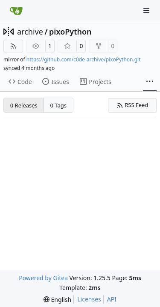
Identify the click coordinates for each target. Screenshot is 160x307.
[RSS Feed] (13, 46)
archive (30, 31)
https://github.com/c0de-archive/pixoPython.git (83, 59)
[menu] (57, 299)
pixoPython (70, 31)
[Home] (16, 10)
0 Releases (24, 105)
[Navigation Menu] (147, 10)
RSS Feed (132, 105)
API (111, 299)
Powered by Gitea (43, 278)
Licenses (89, 299)
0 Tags (58, 105)
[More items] (150, 81)
